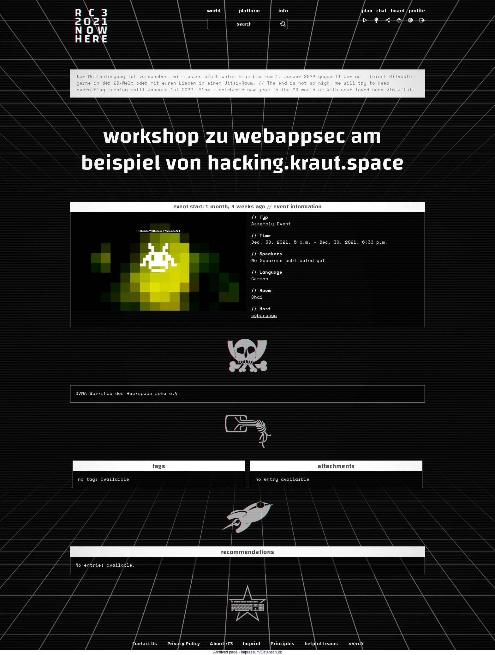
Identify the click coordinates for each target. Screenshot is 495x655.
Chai (257, 297)
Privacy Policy (183, 643)
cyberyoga (264, 315)
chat (381, 11)
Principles (282, 643)
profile (417, 11)
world (214, 10)
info (283, 10)
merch (355, 643)
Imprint (251, 643)
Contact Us (144, 643)
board (398, 11)
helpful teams (321, 643)
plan (367, 11)
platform (249, 10)
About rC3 (221, 643)
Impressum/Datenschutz (261, 652)
